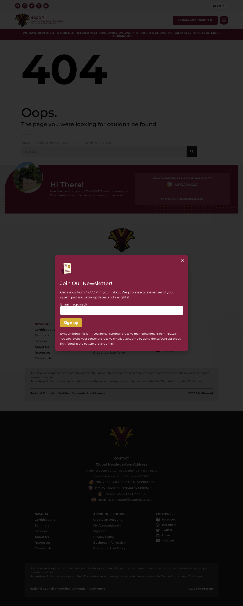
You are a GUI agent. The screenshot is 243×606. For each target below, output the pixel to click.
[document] (121, 303)
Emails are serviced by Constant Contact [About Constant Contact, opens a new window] (143, 343)
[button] (182, 260)
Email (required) (74, 304)
